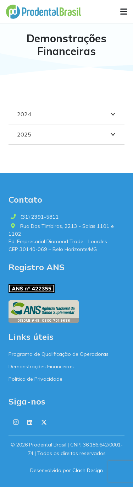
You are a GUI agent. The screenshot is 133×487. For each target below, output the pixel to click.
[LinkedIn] (30, 422)
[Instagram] (16, 422)
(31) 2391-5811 (39, 217)
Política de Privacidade (35, 379)
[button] (124, 11)
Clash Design (87, 470)
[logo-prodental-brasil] (43, 12)
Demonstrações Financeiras (41, 366)
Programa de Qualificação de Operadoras (59, 354)
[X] (44, 422)
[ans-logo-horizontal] (44, 311)
